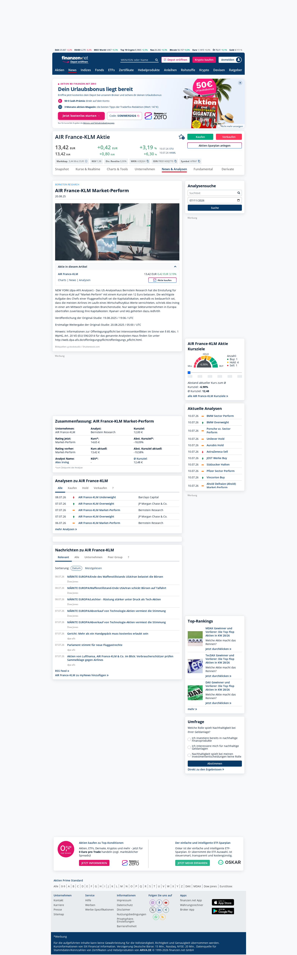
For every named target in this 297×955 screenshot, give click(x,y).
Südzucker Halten (218, 465)
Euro (194, 50)
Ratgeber (235, 70)
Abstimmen (214, 764)
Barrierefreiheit (127, 927)
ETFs (111, 70)
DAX (57, 50)
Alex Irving (62, 463)
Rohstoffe (188, 70)
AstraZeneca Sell (217, 452)
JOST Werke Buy (217, 458)
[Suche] (157, 60)
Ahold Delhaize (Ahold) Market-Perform (221, 486)
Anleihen (170, 70)
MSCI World (100, 50)
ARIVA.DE (146, 950)
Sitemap (59, 915)
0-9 (63, 887)
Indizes (86, 70)
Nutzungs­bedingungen (131, 915)
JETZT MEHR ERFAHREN (192, 863)
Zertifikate (126, 70)
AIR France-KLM (68, 274)
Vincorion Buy (216, 478)
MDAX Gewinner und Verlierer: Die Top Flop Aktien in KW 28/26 (220, 632)
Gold (231, 50)
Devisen (219, 70)
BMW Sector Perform (220, 416)
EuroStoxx (226, 887)
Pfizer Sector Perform (220, 471)
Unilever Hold (215, 439)
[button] (175, 60)
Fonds (99, 70)
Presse (58, 910)
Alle (56, 887)
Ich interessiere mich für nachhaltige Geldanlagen (215, 747)
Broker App (187, 910)
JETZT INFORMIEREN (94, 863)
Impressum (124, 901)
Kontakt (58, 901)
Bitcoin (173, 50)
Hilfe (88, 901)
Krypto (204, 70)
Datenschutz (125, 905)
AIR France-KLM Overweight (96, 504)
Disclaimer (123, 910)
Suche (215, 208)
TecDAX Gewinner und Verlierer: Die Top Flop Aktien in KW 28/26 (220, 659)
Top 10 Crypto (127, 50)
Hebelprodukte (149, 70)
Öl (214, 50)
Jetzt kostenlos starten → (81, 115)
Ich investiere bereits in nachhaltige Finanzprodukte (215, 739)
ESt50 (77, 50)
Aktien (59, 70)
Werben (90, 905)
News (72, 70)
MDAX (197, 887)
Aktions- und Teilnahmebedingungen (98, 123)
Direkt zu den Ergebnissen (206, 770)
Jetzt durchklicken (218, 649)
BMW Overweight (218, 423)
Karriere (59, 905)
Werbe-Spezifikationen (99, 910)
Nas (152, 50)
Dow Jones (210, 887)
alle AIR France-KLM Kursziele (208, 396)
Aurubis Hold (215, 446)
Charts (62, 280)
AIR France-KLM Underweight (97, 498)
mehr (192, 709)
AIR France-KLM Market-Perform (99, 510)
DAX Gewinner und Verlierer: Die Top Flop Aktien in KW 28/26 (220, 686)
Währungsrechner (191, 905)
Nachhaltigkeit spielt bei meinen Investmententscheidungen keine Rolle (216, 755)
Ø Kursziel (140, 459)
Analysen (85, 280)
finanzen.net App (191, 901)
